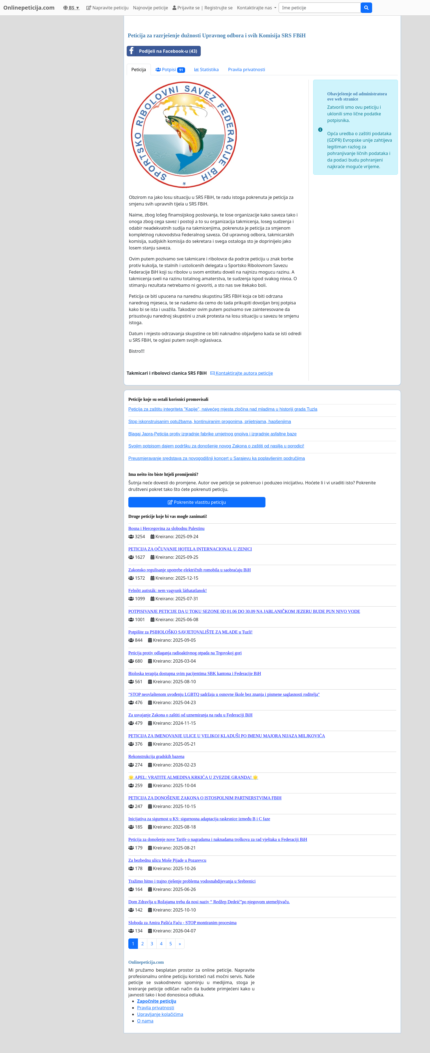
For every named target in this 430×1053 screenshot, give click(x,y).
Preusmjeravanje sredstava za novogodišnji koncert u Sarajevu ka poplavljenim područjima (216, 458)
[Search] (320, 7)
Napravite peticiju (107, 8)
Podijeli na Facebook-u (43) (162, 51)
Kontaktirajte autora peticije (241, 373)
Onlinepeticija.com (29, 7)
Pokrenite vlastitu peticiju (197, 502)
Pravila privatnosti (246, 69)
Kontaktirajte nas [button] (255, 8)
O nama (145, 1021)
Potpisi (170, 69)
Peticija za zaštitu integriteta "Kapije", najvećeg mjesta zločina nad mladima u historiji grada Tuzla (222, 409)
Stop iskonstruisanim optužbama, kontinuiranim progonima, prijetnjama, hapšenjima (209, 421)
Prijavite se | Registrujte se (202, 8)
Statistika (206, 69)
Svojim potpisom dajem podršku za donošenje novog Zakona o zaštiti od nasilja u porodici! (216, 446)
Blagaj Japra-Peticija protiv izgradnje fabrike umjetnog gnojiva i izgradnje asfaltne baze (212, 434)
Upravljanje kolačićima (160, 1014)
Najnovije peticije (150, 8)
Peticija (138, 69)
